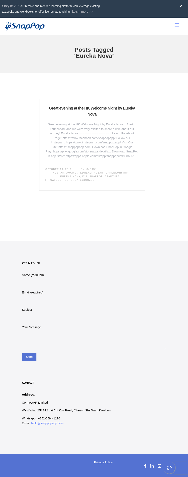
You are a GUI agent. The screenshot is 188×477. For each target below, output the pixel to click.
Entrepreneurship (113, 173)
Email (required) (32, 292)
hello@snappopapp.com (47, 423)
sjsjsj (91, 169)
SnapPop (96, 176)
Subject (27, 309)
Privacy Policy (103, 462)
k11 (84, 176)
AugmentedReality (81, 173)
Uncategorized (83, 180)
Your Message (31, 327)
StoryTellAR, (11, 6)
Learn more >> (82, 11)
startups (112, 176)
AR (62, 173)
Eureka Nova (70, 176)
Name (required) (33, 275)
